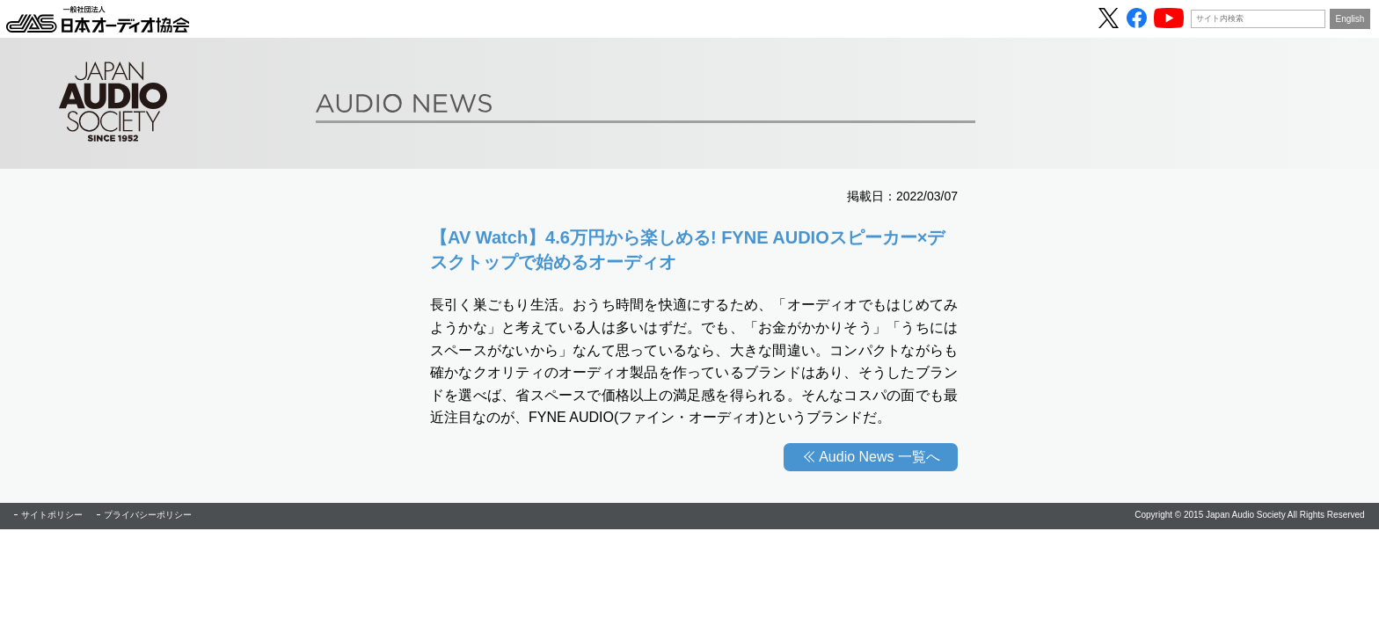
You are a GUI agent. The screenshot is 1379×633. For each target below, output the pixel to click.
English (1350, 19)
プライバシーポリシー (148, 515)
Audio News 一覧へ (879, 456)
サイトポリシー (52, 515)
